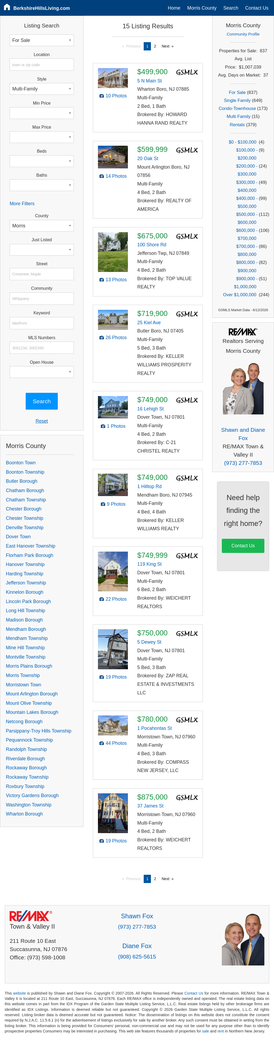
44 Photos (116, 743)
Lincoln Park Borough (28, 601)
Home (174, 8)
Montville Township (25, 657)
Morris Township (23, 675)
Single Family (237, 100)
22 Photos (116, 599)
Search (230, 8)
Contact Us (256, 8)
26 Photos (116, 337)
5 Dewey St (149, 642)
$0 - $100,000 (242, 142)
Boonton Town (21, 462)
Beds (42, 151)
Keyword (41, 313)
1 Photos (116, 426)
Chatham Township (26, 499)
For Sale (237, 92)
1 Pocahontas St (154, 728)
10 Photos (116, 95)
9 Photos (116, 504)
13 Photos (116, 279)
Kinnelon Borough (24, 592)
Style (41, 79)
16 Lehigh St (150, 408)
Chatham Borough (25, 490)
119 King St (149, 564)
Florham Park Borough (29, 555)
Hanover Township (25, 564)
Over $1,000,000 (239, 294)
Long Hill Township (25, 610)
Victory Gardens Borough (32, 795)
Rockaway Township (27, 777)
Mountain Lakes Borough (32, 712)
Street (41, 264)
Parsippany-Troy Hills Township (38, 731)
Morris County (202, 8)
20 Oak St (147, 158)
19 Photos (116, 677)
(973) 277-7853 (243, 463)
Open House (42, 362)
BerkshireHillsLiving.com (41, 8)
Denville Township (25, 527)
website (19, 993)
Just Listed (42, 240)
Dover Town (18, 536)
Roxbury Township (25, 786)
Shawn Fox (137, 916)
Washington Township (28, 805)
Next (165, 46)
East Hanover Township (30, 546)
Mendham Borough (26, 629)
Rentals (237, 124)
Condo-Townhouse (237, 108)
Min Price (42, 103)
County (41, 215)
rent (220, 1031)
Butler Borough (21, 481)
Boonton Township (25, 472)
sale (205, 1031)
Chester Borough (23, 509)
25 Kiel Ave (149, 322)
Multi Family (238, 116)
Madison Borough (24, 620)
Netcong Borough (24, 721)
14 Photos (116, 176)
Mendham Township (27, 638)
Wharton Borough (24, 814)
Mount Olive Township (29, 703)
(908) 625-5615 (137, 956)
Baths (41, 175)
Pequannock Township (29, 740)
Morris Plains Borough (29, 666)
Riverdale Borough (25, 758)
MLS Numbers (41, 337)
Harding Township (24, 573)
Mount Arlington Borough (32, 693)
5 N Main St (149, 81)
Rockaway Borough (26, 767)
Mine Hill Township (25, 647)
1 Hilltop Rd (149, 486)
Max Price (41, 127)
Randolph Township (26, 749)
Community (41, 288)
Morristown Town (23, 684)
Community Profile (243, 34)
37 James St (150, 806)
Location (42, 54)
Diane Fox (136, 945)
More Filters (22, 203)
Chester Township (24, 518)
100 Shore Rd (151, 244)
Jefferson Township (26, 582)
